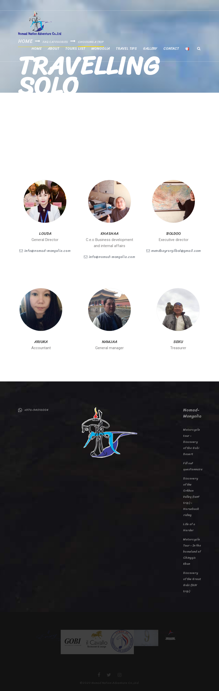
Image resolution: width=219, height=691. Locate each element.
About (53, 48)
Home (37, 48)
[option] (48, 635)
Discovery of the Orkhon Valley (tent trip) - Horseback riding (191, 497)
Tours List (75, 48)
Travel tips (126, 48)
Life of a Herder (189, 527)
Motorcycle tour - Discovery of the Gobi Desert (191, 442)
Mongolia (100, 48)
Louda (45, 233)
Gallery (150, 48)
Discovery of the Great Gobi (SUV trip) (192, 582)
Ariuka (41, 342)
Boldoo (173, 233)
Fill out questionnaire (192, 466)
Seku (178, 342)
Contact (171, 48)
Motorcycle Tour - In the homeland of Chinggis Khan (192, 552)
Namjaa (109, 342)
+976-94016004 (33, 410)
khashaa (109, 233)
